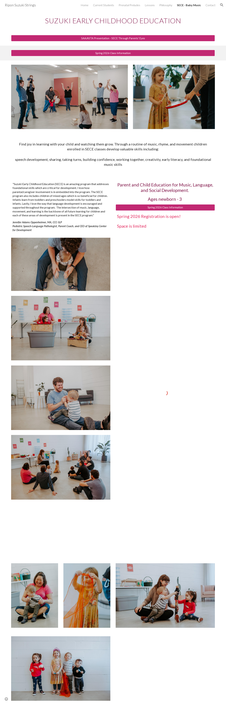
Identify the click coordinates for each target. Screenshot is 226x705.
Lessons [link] (150, 5)
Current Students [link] (103, 5)
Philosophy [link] (165, 5)
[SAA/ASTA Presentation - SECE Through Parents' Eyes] (113, 38)
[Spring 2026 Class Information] (113, 53)
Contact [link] (210, 5)
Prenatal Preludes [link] (129, 5)
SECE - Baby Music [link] (189, 5)
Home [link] (84, 5)
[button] (222, 5)
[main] (113, 20)
